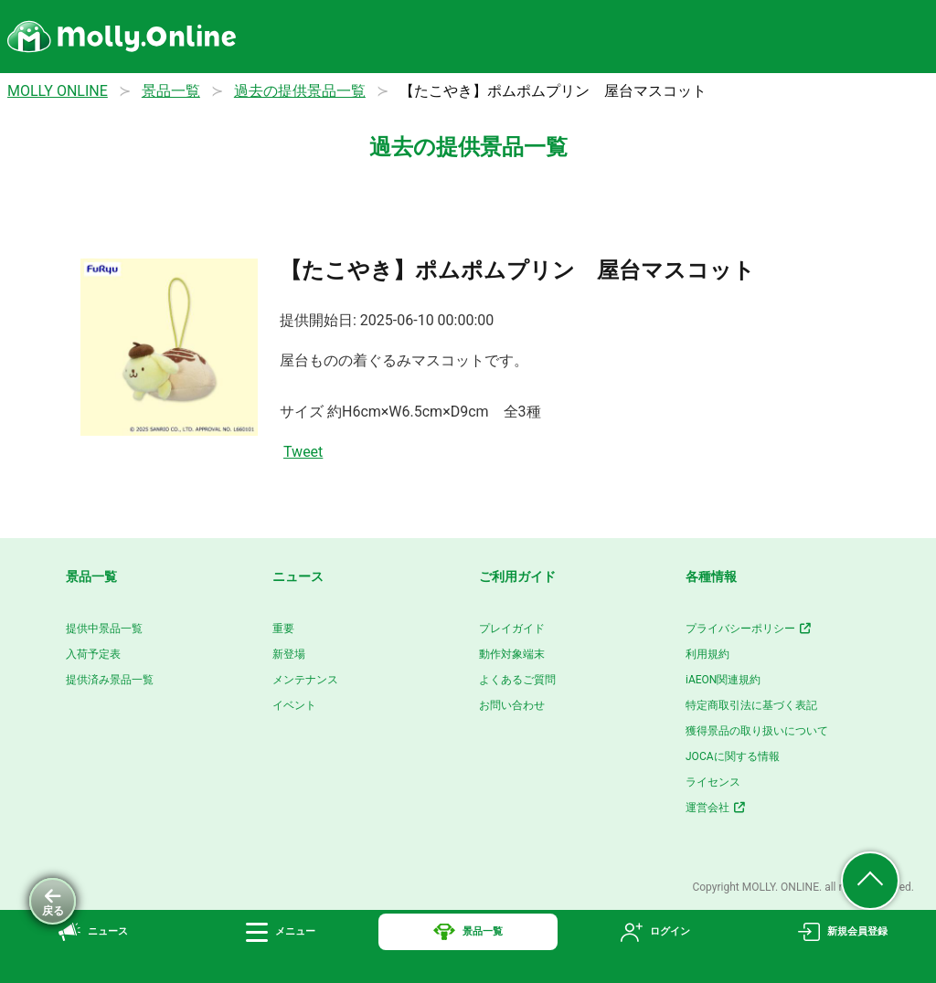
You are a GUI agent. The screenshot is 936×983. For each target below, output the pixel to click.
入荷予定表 (93, 654)
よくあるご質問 (517, 679)
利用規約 (707, 654)
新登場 (288, 654)
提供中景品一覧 (104, 628)
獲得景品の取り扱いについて (757, 730)
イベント (294, 705)
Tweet (303, 451)
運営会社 (716, 807)
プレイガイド (512, 628)
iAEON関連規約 (723, 679)
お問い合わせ (512, 705)
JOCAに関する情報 (733, 756)
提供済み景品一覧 (110, 679)
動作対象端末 (512, 654)
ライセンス (713, 782)
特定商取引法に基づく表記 (751, 705)
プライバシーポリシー (749, 628)
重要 (283, 628)
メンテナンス (305, 679)
